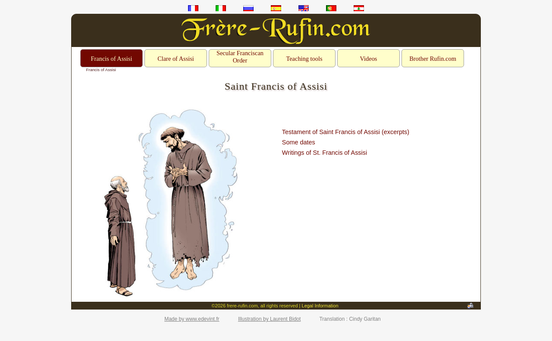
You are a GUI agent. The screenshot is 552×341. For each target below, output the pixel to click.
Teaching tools (304, 58)
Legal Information (320, 305)
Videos (368, 58)
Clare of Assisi (175, 58)
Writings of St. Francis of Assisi (324, 152)
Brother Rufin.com (432, 58)
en (303, 8)
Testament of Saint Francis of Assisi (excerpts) (345, 131)
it (221, 8)
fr (193, 8)
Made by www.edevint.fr (191, 319)
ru (248, 8)
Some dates (298, 142)
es (276, 8)
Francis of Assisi (111, 58)
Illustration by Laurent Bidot (269, 319)
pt (331, 8)
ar (359, 8)
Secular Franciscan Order (239, 57)
